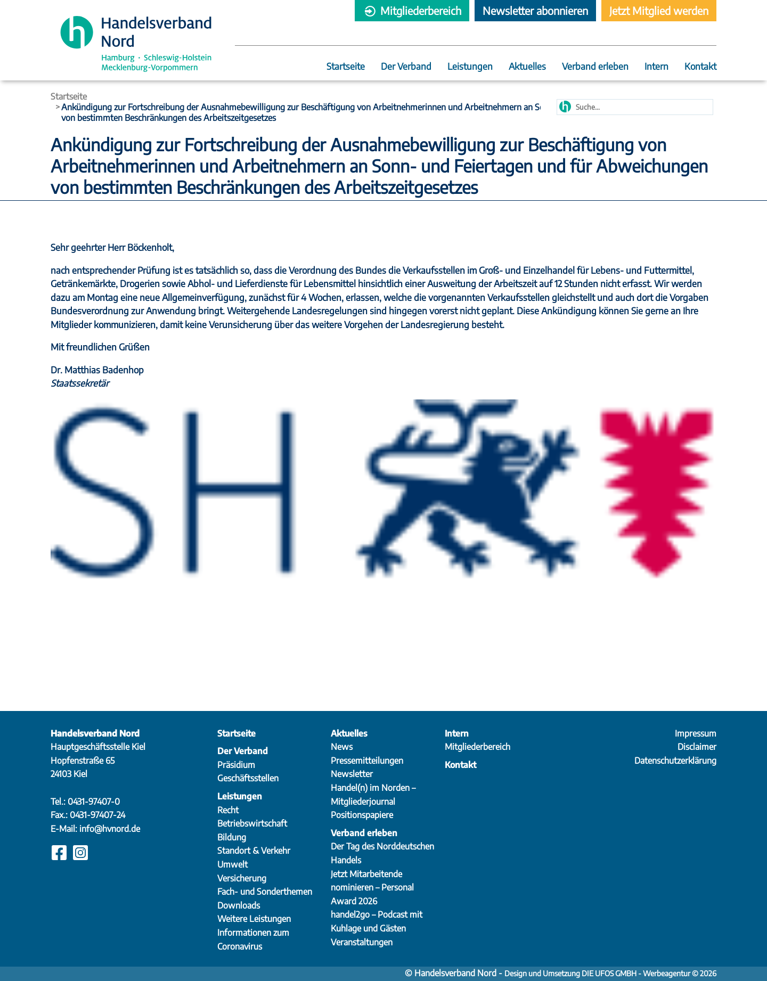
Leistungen (470, 67)
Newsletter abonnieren (535, 10)
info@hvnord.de (109, 828)
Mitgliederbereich (412, 10)
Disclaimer (697, 746)
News (342, 746)
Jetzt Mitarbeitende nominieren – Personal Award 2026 (372, 887)
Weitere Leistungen (254, 918)
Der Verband (406, 67)
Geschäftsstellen (248, 778)
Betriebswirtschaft (252, 823)
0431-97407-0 (94, 801)
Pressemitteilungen (367, 760)
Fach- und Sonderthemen (264, 891)
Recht (228, 810)
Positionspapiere (362, 815)
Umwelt (232, 864)
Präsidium (236, 764)
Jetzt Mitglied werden (658, 10)
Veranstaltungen (362, 942)
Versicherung (241, 878)
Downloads (238, 905)
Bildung (231, 837)
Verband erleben (595, 67)
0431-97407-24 (97, 815)
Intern (656, 67)
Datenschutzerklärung (675, 760)
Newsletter (352, 774)
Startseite (346, 67)
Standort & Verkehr (253, 850)
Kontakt (700, 67)
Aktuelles (527, 67)
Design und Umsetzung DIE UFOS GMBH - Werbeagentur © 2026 (610, 973)
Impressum (695, 733)
